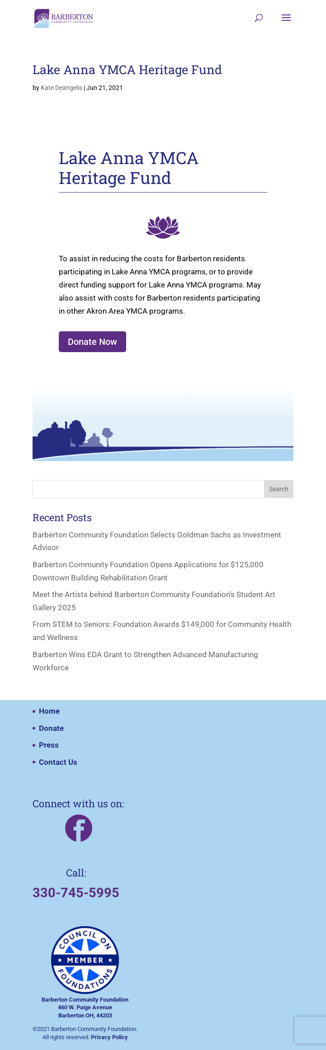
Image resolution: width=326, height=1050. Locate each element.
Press (49, 744)
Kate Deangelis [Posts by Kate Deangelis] (61, 87)
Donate (51, 728)
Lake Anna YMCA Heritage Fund (127, 69)
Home (49, 711)
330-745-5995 (76, 892)
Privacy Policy (109, 1037)
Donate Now (92, 341)
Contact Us (58, 762)
